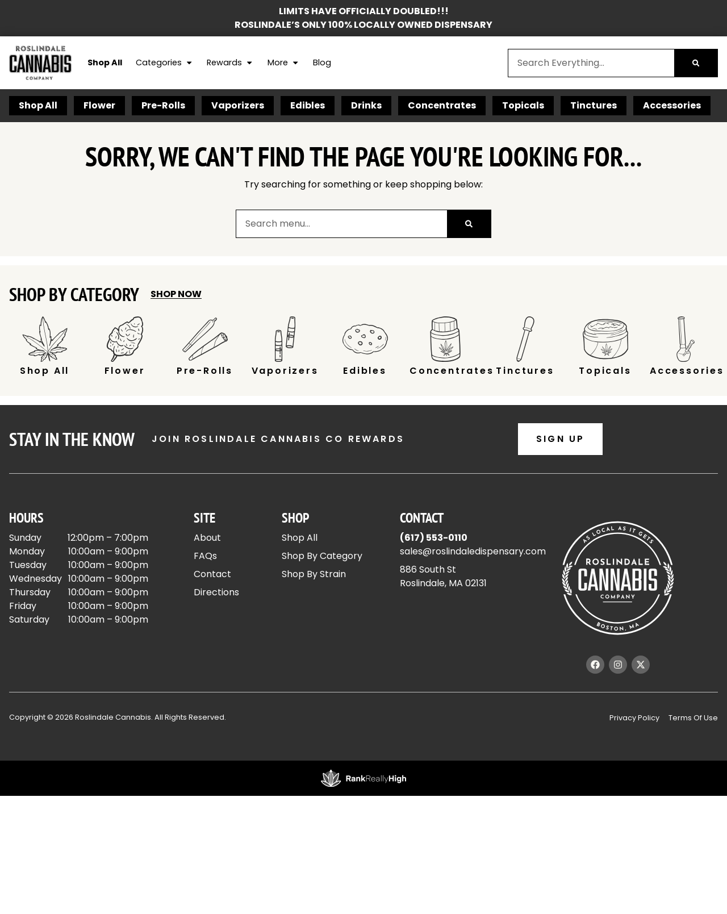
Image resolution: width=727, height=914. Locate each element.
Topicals (523, 105)
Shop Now (176, 294)
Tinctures (593, 105)
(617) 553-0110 (433, 537)
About (207, 537)
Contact (212, 574)
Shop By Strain (314, 574)
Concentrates (442, 105)
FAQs (205, 555)
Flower (99, 105)
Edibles (307, 105)
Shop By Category (322, 555)
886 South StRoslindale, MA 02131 (443, 576)
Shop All (104, 62)
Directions (216, 592)
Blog (322, 62)
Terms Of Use (693, 718)
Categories (164, 63)
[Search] (695, 63)
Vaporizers (237, 105)
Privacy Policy (634, 718)
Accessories (672, 105)
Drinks (366, 105)
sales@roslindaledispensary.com (473, 551)
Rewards (230, 63)
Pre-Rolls (163, 105)
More (283, 63)
